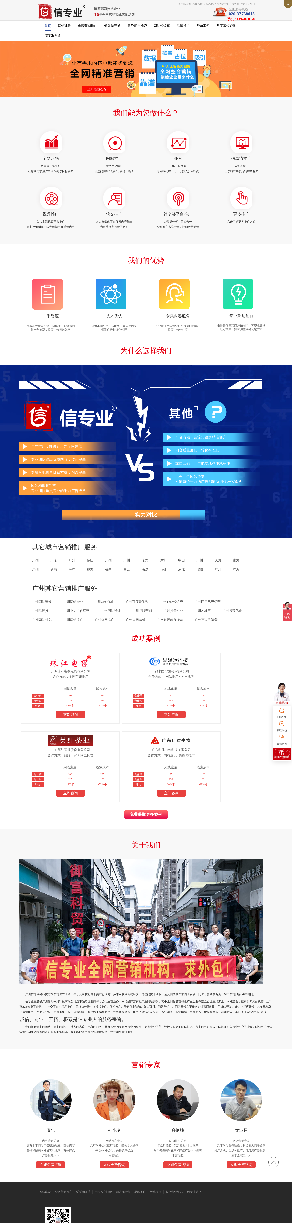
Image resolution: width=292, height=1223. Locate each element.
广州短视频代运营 (170, 628)
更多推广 (237, 219)
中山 (181, 568)
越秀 (90, 578)
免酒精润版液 (214, 1186)
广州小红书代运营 (76, 619)
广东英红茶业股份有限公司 (169, 679)
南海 (236, 568)
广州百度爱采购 (137, 610)
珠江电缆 (64, 1186)
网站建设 (64, 28)
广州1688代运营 (171, 610)
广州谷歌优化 (232, 619)
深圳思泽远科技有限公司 (112, 679)
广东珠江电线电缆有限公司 (54, 679)
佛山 (90, 568)
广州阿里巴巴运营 (208, 610)
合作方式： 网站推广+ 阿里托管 (112, 684)
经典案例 (203, 28)
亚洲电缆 (75, 1186)
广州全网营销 (135, 628)
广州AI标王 (202, 619)
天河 (218, 568)
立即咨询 (54, 723)
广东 (53, 568)
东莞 (145, 568)
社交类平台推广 (176, 219)
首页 (48, 28)
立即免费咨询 (55, 1108)
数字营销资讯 (226, 28)
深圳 (163, 568)
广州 (35, 568)
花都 (163, 578)
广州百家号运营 (206, 628)
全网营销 (55, 162)
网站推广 (115, 162)
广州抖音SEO (173, 619)
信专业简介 (53, 38)
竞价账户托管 (137, 28)
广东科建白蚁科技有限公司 (226, 679)
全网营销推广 (87, 28)
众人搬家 (140, 1186)
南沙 (145, 578)
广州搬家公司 (89, 1186)
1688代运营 (165, 1186)
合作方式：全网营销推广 (54, 684)
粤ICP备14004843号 (176, 1216)
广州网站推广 (73, 628)
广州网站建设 (42, 610)
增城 (199, 578)
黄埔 (53, 578)
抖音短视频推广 (108, 1186)
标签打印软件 (82, 1190)
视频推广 (55, 219)
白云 (126, 578)
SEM (176, 162)
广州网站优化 (42, 628)
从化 (181, 578)
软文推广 (115, 219)
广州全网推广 (104, 628)
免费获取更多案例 (146, 746)
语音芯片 (152, 1186)
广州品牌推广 (42, 619)
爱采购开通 (112, 28)
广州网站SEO (73, 610)
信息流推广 (237, 162)
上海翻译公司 (66, 1190)
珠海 (236, 578)
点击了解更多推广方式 (237, 226)
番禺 (108, 578)
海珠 (72, 578)
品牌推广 (183, 28)
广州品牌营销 (142, 619)
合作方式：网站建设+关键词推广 (226, 684)
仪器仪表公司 (125, 1186)
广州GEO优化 (104, 610)
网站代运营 (162, 28)
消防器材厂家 (231, 1186)
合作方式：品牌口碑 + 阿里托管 (169, 684)
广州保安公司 (197, 1186)
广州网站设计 (111, 619)
